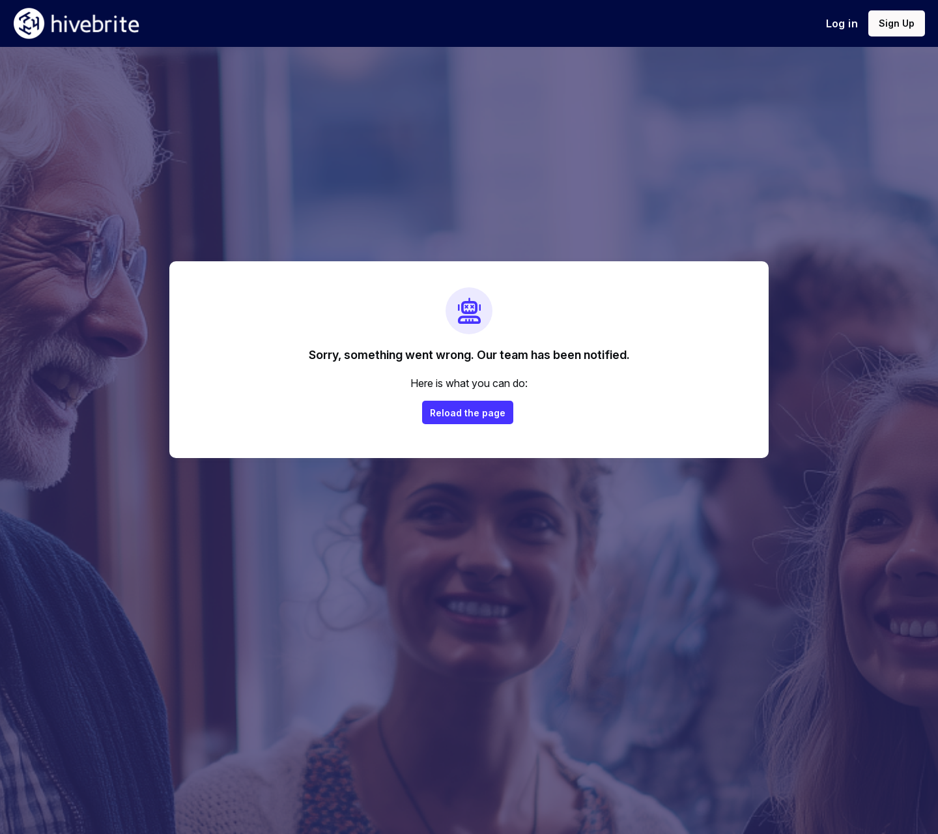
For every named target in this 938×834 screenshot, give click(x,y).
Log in (842, 23)
